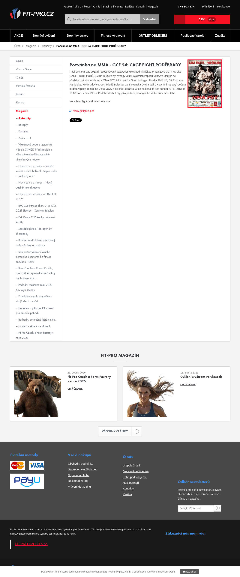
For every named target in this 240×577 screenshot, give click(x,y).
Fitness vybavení (113, 35)
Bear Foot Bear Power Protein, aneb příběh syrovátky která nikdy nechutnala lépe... (35, 273)
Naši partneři (131, 482)
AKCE (18, 35)
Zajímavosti (24, 138)
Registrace (223, 6)
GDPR (68, 6)
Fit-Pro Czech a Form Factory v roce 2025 (34, 335)
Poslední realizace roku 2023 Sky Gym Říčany (34, 287)
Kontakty (128, 488)
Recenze (23, 131)
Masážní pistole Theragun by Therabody (34, 231)
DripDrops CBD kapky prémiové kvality (36, 219)
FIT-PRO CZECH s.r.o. (31, 544)
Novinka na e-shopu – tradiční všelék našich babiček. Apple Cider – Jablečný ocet (36, 171)
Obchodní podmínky (80, 463)
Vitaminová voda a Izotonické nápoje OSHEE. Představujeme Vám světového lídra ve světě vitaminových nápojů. (34, 152)
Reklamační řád (78, 480)
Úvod (17, 46)
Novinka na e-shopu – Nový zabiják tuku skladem (34, 184)
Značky (220, 35)
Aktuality (47, 46)
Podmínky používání (119, 571)
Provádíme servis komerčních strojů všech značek (34, 298)
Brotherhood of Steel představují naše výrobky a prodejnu (35, 242)
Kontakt (140, 6)
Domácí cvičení (44, 35)
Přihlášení (208, 6)
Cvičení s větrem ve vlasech (34, 326)
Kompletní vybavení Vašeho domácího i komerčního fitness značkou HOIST (33, 257)
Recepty (23, 125)
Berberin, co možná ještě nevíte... (37, 320)
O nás (96, 6)
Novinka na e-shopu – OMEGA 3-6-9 (36, 196)
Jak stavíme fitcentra (136, 471)
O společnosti (131, 465)
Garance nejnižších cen (82, 469)
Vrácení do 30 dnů (79, 486)
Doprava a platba (78, 475)
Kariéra (129, 6)
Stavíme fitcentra (112, 6)
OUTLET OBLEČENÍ (153, 35)
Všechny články (116, 431)
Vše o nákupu (83, 6)
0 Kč (207, 19)
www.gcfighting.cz (84, 110)
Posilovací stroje (192, 35)
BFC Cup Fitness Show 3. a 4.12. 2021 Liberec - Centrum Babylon (36, 208)
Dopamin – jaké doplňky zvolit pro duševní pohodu (34, 310)
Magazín (153, 6)
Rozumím (189, 571)
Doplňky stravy (77, 35)
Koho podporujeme (135, 477)
